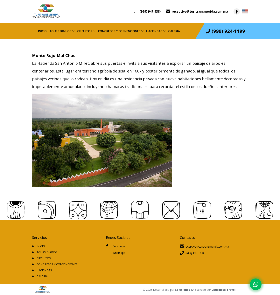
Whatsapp (115, 252)
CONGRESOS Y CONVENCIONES (119, 31)
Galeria (174, 31)
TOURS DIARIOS (60, 31)
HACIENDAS (154, 31)
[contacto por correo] (197, 11)
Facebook (115, 246)
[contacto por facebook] (237, 11)
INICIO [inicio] (42, 31)
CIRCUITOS (84, 31)
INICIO (41, 246)
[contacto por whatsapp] (147, 11)
